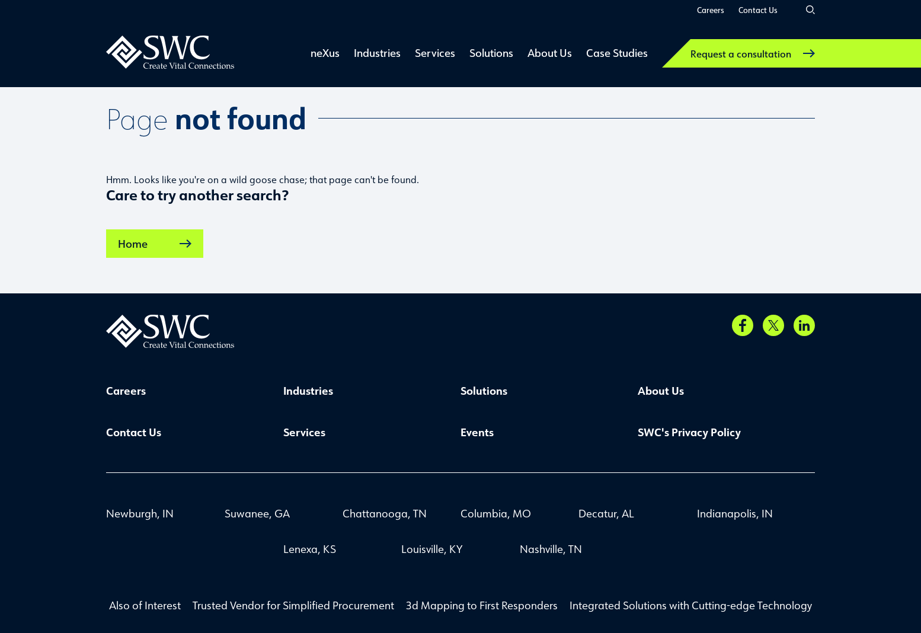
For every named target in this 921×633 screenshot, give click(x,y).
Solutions (484, 390)
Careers (710, 10)
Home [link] (154, 243)
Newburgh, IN (140, 513)
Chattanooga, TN (385, 513)
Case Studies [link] (617, 53)
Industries (308, 390)
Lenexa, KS (309, 549)
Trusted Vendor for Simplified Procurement (293, 605)
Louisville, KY (431, 549)
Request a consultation (752, 53)
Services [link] (435, 53)
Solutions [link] (491, 53)
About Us (661, 390)
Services (304, 432)
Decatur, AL (606, 513)
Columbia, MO (496, 513)
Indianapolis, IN (735, 513)
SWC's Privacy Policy (689, 432)
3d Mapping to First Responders (482, 605)
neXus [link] (325, 53)
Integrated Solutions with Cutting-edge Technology (691, 605)
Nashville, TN (551, 549)
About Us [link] (549, 53)
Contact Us (758, 10)
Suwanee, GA (257, 513)
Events (477, 432)
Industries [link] (377, 53)
